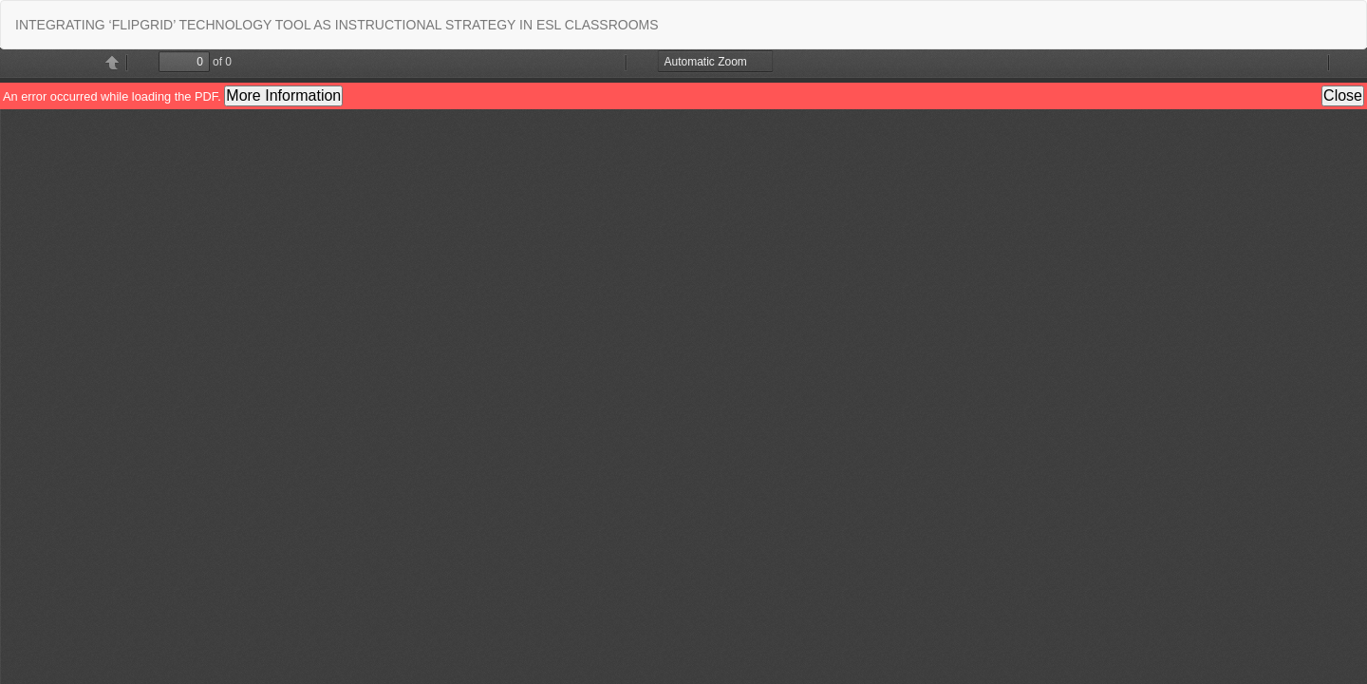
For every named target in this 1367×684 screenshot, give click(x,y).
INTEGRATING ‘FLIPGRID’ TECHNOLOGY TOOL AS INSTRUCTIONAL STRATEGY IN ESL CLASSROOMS (337, 24)
